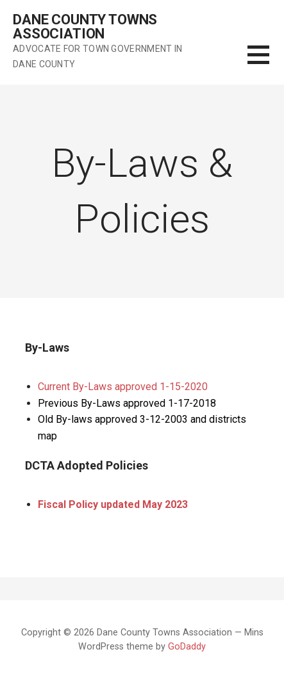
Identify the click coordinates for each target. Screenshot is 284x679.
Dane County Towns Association (85, 27)
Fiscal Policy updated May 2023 (113, 504)
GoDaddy (187, 646)
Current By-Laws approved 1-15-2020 (123, 386)
